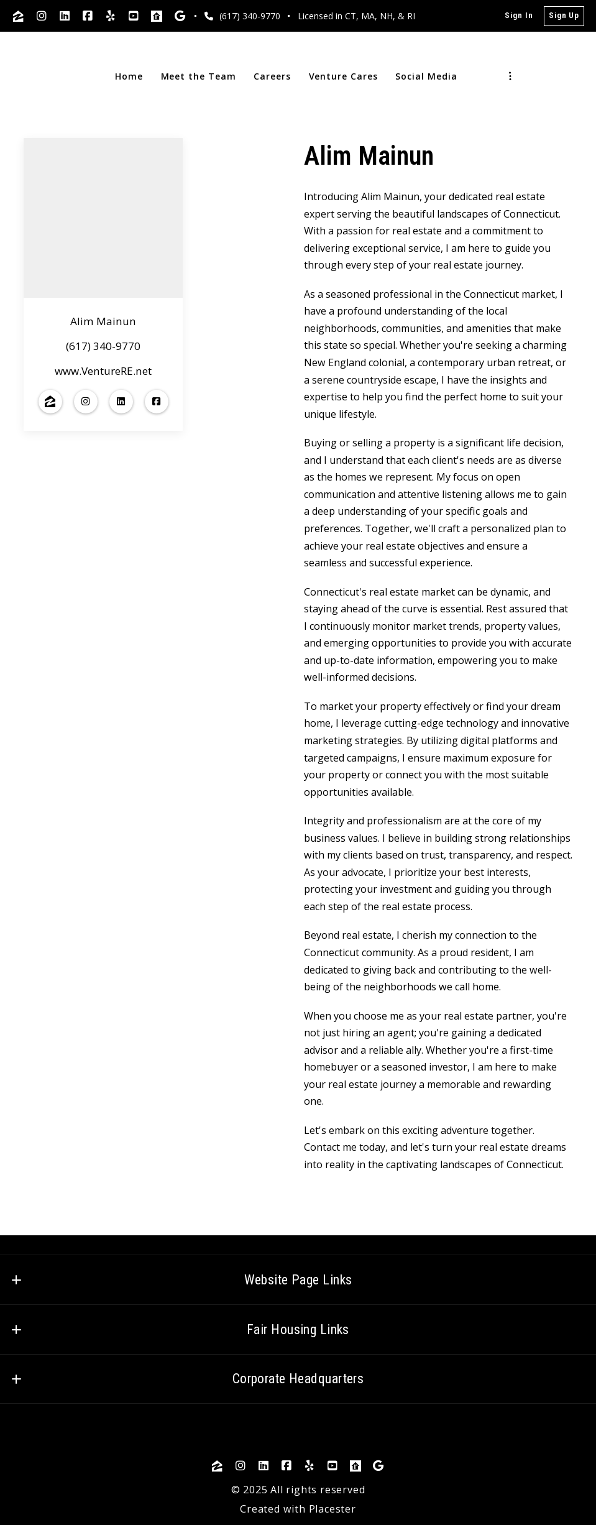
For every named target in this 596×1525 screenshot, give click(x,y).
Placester (332, 1509)
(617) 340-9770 (103, 346)
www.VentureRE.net (103, 371)
